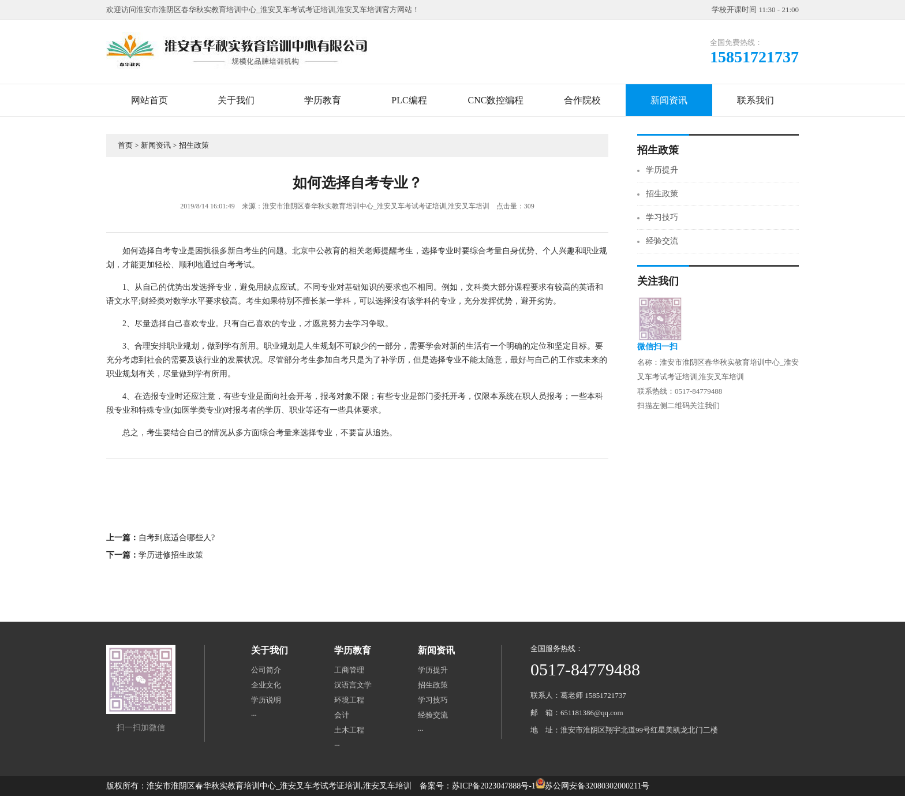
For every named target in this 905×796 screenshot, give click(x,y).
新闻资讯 (668, 100)
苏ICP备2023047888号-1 (494, 786)
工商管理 (349, 670)
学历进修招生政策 (171, 555)
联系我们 (755, 100)
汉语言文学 (353, 685)
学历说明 (266, 700)
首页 (125, 145)
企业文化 (266, 685)
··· (254, 715)
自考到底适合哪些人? (177, 537)
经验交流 (662, 241)
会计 (341, 715)
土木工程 (349, 730)
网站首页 (149, 100)
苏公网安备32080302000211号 (597, 786)
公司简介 (266, 670)
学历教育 (322, 100)
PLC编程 (409, 100)
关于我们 (236, 100)
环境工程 (349, 700)
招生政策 (194, 145)
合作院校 (582, 100)
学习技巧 (662, 217)
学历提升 (662, 170)
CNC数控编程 (496, 100)
